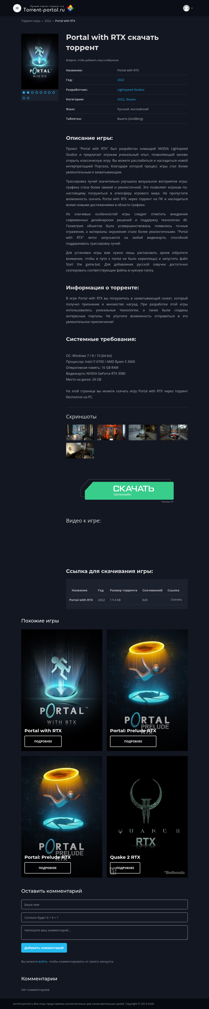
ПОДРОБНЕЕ (43, 741)
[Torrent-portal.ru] (49, 8)
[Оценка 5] (41, 92)
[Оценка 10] (28, 98)
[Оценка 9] (24, 98)
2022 (47, 21)
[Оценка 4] (36, 92)
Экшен (131, 99)
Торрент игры (30, 21)
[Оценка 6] (45, 92)
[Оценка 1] (24, 92)
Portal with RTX (43, 730)
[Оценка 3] (32, 92)
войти (42, 961)
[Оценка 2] (28, 92)
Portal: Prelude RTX (133, 730)
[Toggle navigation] (17, 8)
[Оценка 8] (53, 92)
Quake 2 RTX (125, 857)
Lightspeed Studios (130, 89)
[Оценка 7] (49, 92)
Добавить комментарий (44, 948)
